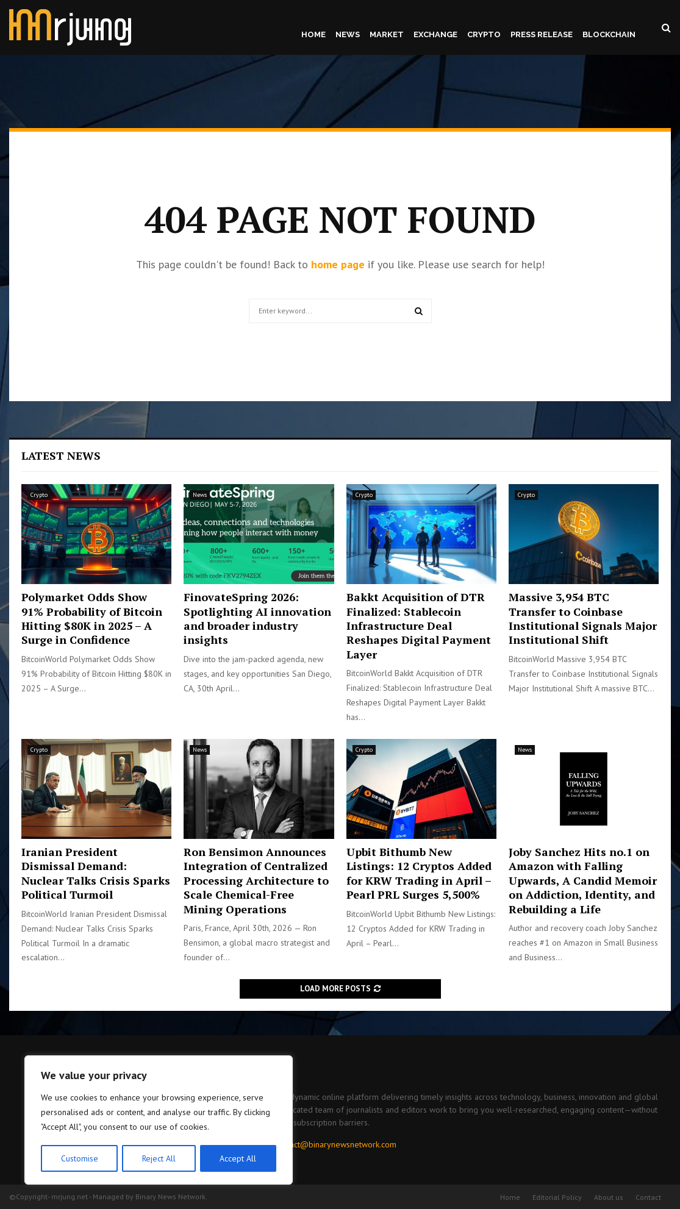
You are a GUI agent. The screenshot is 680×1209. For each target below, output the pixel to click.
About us (608, 1197)
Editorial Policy (557, 1197)
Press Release (541, 34)
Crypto (484, 34)
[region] (158, 1121)
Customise (79, 1158)
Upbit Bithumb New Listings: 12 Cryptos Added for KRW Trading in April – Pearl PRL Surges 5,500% (419, 873)
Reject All (158, 1158)
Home (313, 34)
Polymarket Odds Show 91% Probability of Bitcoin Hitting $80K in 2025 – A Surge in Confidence (91, 618)
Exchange (435, 34)
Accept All (238, 1158)
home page (338, 264)
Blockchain (608, 34)
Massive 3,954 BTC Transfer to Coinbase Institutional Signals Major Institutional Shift (583, 618)
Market (387, 34)
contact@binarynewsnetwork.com (335, 1144)
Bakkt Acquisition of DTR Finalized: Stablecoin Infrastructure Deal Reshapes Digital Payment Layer (418, 626)
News (347, 34)
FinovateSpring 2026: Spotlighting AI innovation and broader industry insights (257, 618)
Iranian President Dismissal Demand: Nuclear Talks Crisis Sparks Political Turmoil (95, 873)
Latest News (61, 455)
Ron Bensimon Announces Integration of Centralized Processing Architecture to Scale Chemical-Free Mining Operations (256, 880)
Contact (648, 1197)
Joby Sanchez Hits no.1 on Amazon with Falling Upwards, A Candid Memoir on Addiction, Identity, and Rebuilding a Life (583, 880)
